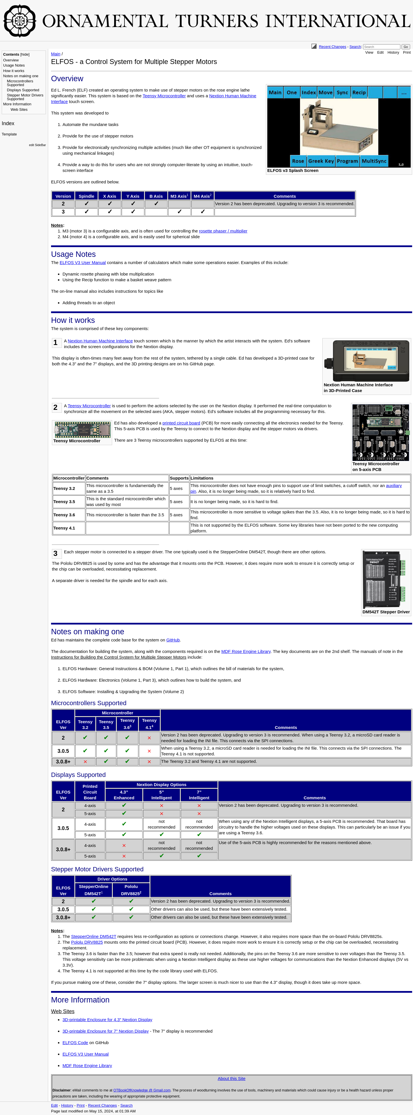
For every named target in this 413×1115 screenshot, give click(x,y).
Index (8, 123)
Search (355, 46)
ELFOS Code (75, 1042)
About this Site (232, 1078)
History (393, 52)
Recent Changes (332, 46)
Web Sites (19, 109)
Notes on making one (20, 76)
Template (9, 134)
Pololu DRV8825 (87, 942)
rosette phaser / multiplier (223, 230)
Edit (380, 52)
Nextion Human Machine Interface (100, 340)
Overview (11, 60)
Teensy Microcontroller (164, 95)
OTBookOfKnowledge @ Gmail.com (141, 1090)
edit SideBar (37, 145)
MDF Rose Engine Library (245, 651)
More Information (17, 104)
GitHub (173, 639)
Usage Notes (14, 65)
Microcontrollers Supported (20, 83)
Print (407, 52)
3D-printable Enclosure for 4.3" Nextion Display (107, 1019)
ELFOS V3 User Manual (83, 262)
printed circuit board (181, 422)
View (369, 52)
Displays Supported (23, 90)
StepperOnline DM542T (93, 936)
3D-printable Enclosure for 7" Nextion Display (106, 1031)
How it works (13, 71)
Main (56, 53)
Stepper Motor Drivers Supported (25, 97)
